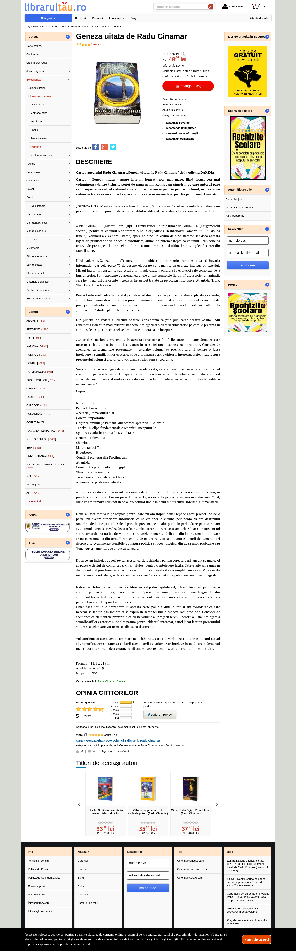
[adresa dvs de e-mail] (248, 253)
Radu (100, 681)
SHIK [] (33, 447)
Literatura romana (39, 96)
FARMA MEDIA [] (39, 371)
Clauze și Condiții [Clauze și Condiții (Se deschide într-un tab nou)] (166, 939)
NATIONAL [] (37, 346)
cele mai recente (105, 726)
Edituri (81, 877)
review (96, 44)
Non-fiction (36, 121)
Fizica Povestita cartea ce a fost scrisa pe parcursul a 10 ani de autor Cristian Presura (246, 882)
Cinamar (110, 681)
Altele (31, 163)
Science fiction (37, 87)
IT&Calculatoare (35, 205)
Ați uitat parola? (235, 215)
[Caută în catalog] (210, 6)
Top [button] (179, 851)
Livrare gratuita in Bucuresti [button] (247, 36)
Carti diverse (33, 180)
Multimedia (32, 247)
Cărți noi (83, 860)
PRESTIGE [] (37, 329)
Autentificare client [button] (241, 189)
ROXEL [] (35, 396)
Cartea (121, 681)
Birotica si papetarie (38, 290)
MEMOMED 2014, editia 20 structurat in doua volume (243, 910)
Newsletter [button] (235, 229)
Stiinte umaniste (35, 273)
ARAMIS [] (35, 320)
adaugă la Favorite (178, 122)
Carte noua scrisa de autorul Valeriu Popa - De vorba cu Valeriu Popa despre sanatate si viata (248, 897)
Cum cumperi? (36, 886)
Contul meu (232, 6)
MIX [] (32, 476)
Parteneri (83, 894)
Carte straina (34, 45)
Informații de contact (40, 911)
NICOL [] (33, 484)
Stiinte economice (36, 256)
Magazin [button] (83, 851)
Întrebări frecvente (39, 902)
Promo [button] (232, 284)
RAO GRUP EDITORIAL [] (45, 430)
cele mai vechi (126, 726)
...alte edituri (33, 501)
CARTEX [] (36, 388)
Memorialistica (38, 112)
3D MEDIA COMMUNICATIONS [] (45, 466)
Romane (181, 115)
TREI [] (33, 337)
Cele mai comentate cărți (192, 869)
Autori (81, 886)
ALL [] (32, 492)
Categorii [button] (35, 36)
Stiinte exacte (34, 264)
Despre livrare (36, 894)
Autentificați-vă (234, 199)
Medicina (31, 239)
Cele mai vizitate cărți (190, 877)
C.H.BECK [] (36, 405)
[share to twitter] (113, 147)
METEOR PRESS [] (41, 439)
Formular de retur (88, 902)
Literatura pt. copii (36, 222)
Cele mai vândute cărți (190, 860)
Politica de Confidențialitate (44, 877)
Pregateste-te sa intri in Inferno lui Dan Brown (247, 922)
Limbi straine (34, 214)
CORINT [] (35, 363)
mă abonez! (248, 265)
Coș (258, 6)
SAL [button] (32, 542)
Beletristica (33, 79)
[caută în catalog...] (180, 6)
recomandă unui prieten (181, 128)
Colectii (30, 188)
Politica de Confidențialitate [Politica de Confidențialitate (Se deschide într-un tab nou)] (131, 939)
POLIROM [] (36, 354)
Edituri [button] (33, 311)
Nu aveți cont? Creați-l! (239, 207)
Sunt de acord (256, 939)
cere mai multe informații (182, 133)
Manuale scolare (36, 230)
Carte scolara (34, 172)
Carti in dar (32, 54)
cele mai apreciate (148, 726)
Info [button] (30, 851)
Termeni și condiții (38, 860)
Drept (29, 197)
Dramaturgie (37, 104)
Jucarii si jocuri (35, 71)
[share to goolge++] (104, 147)
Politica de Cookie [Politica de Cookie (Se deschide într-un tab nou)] (99, 939)
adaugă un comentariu (180, 138)
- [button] (68, 37)
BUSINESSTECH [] (41, 380)
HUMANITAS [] (38, 413)
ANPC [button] (33, 514)
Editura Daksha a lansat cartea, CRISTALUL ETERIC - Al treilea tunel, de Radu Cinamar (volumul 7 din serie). (247, 865)
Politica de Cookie (38, 869)
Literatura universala (40, 155)
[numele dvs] (248, 240)
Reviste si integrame (38, 298)
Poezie (34, 129)
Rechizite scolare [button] (240, 110)
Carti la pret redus (36, 62)
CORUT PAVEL (35, 422)
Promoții (83, 869)
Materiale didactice (37, 281)
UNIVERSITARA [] (40, 456)
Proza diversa (38, 138)
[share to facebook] (95, 147)
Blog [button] (230, 851)
